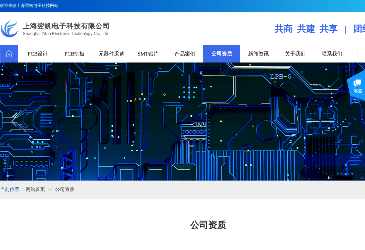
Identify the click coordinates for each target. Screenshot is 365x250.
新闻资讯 (258, 54)
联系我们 (332, 54)
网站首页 (35, 189)
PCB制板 (75, 54)
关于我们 (295, 54)
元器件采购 (112, 54)
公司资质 (221, 54)
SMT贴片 (148, 54)
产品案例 (185, 54)
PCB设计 (38, 54)
